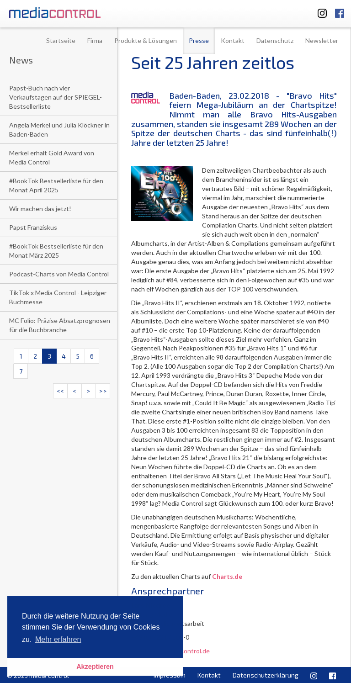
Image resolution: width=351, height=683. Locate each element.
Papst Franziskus (33, 227)
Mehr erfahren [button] (58, 639)
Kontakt (233, 40)
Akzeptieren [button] (95, 666)
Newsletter (321, 40)
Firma (94, 40)
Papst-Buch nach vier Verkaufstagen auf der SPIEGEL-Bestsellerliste (55, 97)
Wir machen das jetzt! (40, 208)
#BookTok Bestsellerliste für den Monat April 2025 (56, 185)
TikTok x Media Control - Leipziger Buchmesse (57, 297)
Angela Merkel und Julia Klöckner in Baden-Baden (59, 129)
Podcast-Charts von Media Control (59, 274)
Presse (199, 40)
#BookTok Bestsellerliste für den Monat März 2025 (56, 250)
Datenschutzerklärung (265, 675)
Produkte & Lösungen (145, 40)
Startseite (60, 40)
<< (60, 391)
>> (103, 391)
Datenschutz (274, 40)
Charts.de (227, 576)
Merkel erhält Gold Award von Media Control (51, 157)
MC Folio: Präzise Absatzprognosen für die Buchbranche (59, 325)
